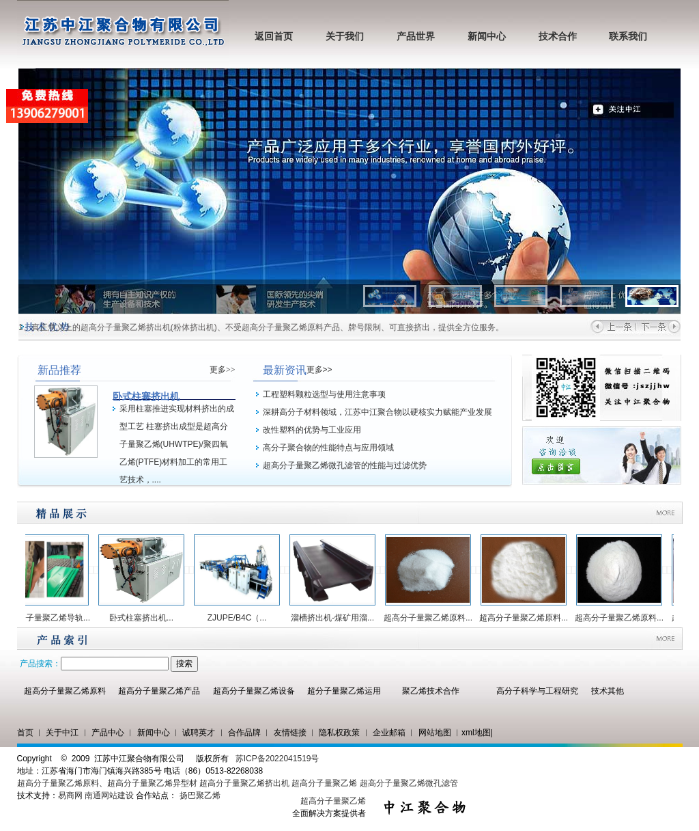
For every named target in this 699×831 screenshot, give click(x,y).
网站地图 (434, 732)
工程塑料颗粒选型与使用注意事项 (324, 394)
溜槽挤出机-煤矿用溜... (338, 618)
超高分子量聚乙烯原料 (65, 691)
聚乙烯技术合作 (430, 691)
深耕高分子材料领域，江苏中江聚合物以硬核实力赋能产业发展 (377, 412)
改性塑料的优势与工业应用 (312, 430)
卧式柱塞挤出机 (146, 396)
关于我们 (345, 36)
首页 (25, 732)
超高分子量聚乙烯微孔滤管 (409, 783)
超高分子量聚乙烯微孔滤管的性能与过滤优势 (345, 465)
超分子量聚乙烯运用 (344, 691)
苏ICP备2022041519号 (277, 758)
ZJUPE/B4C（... (242, 618)
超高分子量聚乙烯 (324, 783)
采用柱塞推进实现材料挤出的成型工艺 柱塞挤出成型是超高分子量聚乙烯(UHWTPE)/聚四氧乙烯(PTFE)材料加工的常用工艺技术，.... (176, 444)
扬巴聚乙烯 (200, 795)
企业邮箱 (389, 732)
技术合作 (558, 36)
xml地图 (476, 732)
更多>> (223, 369)
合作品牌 (244, 732)
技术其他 (607, 691)
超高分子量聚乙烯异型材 (152, 783)
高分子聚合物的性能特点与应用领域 (328, 447)
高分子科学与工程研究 (537, 691)
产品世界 (416, 36)
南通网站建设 (109, 795)
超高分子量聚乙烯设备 (254, 691)
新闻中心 (487, 36)
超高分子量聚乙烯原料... (433, 618)
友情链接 (290, 732)
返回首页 (274, 36)
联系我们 (628, 36)
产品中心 (107, 732)
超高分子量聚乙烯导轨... (51, 618)
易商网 (70, 795)
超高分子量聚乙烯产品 (159, 691)
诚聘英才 (198, 732)
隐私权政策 (339, 732)
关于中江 (62, 732)
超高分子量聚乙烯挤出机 (245, 783)
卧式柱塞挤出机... (147, 618)
